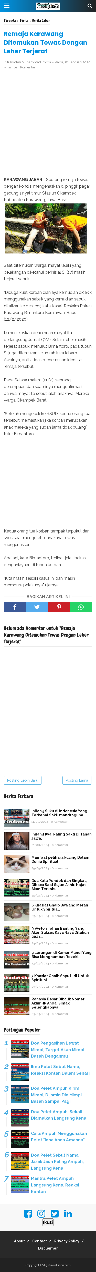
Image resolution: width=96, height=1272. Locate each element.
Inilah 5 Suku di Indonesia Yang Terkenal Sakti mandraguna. (59, 813)
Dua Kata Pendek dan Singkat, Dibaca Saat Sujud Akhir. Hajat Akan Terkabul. (59, 885)
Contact (39, 1241)
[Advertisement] (48, 123)
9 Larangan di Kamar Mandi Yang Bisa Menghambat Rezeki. (61, 955)
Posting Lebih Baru (22, 780)
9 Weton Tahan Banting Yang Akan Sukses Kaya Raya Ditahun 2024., (60, 932)
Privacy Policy (66, 1241)
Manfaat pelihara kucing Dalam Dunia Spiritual (60, 859)
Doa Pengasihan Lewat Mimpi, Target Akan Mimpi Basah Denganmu (57, 1050)
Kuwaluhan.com (59, 1265)
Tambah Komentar (21, 67)
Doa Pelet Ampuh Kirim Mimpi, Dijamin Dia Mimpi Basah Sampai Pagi (56, 1095)
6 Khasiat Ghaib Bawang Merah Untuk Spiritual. (59, 907)
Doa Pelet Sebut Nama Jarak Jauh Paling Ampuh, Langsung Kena (57, 1162)
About (19, 1241)
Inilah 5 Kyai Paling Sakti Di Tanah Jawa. (61, 836)
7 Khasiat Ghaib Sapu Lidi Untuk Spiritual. (60, 978)
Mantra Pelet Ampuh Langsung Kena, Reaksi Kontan (55, 1185)
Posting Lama (77, 780)
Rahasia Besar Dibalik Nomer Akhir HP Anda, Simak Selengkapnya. (57, 1003)
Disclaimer (48, 1248)
